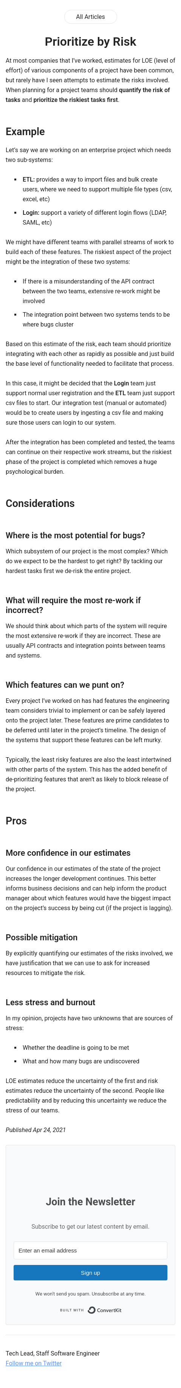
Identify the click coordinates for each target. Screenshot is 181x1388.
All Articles (90, 16)
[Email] (90, 1250)
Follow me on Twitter (34, 1363)
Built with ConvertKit (91, 1310)
